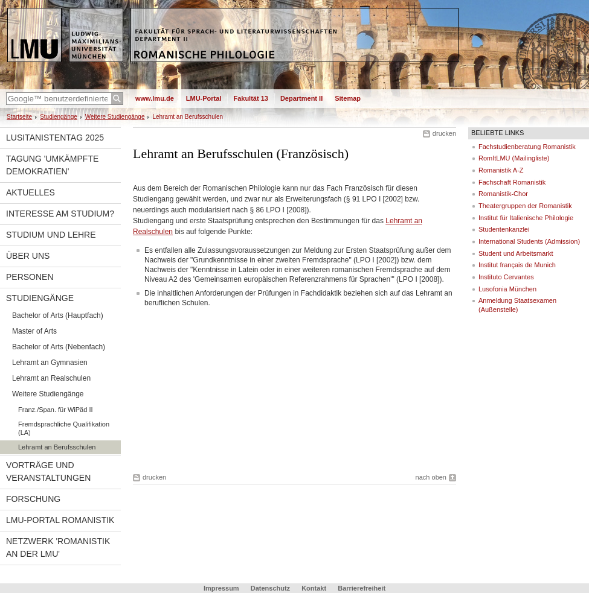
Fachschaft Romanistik (512, 182)
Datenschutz (270, 588)
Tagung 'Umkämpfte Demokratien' (52, 165)
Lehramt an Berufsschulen (56, 447)
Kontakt (313, 588)
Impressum (221, 588)
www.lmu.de (154, 98)
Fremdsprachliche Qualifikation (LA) (63, 428)
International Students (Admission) (529, 241)
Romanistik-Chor (503, 193)
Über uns (28, 256)
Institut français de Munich (517, 264)
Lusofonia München (507, 289)
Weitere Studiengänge (115, 116)
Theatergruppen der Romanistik (525, 205)
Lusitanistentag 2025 (55, 137)
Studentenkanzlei (503, 229)
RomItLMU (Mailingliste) (513, 158)
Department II (301, 98)
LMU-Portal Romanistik (60, 520)
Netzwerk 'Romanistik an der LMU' (58, 547)
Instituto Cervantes (506, 277)
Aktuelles (30, 192)
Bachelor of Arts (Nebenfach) (58, 347)
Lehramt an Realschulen (51, 378)
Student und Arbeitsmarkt (515, 253)
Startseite (19, 116)
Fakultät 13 (250, 98)
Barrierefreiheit (361, 588)
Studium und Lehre (51, 234)
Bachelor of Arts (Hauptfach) (57, 315)
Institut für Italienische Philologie (525, 217)
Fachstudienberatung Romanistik (527, 146)
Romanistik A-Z (501, 170)
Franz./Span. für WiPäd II (55, 409)
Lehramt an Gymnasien (50, 362)
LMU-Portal (204, 98)
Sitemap (348, 98)
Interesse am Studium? (60, 213)
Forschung (33, 499)
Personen (30, 277)
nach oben (431, 477)
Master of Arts (34, 331)
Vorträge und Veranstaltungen (48, 471)
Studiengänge (58, 116)
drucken (444, 133)
